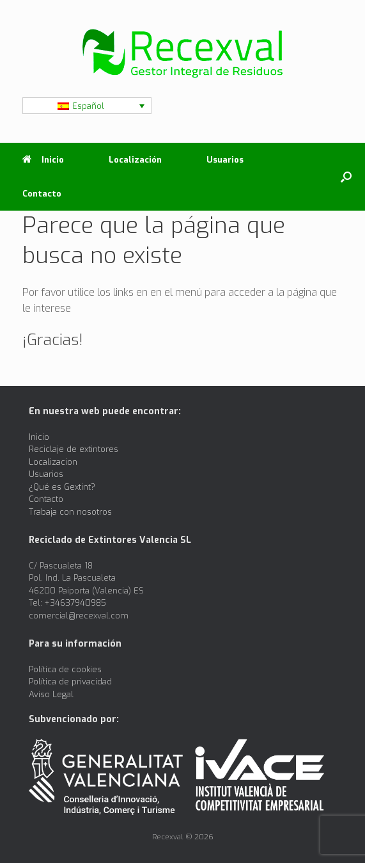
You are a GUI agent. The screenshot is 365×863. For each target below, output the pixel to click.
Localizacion (53, 461)
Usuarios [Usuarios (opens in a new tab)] (46, 474)
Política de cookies (65, 669)
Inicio (43, 159)
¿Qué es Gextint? (62, 486)
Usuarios (225, 159)
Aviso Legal (51, 694)
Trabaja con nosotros (70, 511)
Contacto (41, 193)
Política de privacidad (70, 681)
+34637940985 (75, 602)
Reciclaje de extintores (73, 449)
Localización (135, 159)
